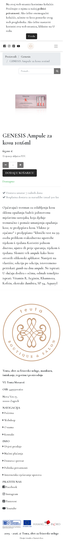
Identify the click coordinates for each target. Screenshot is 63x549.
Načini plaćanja (13, 453)
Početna (9, 413)
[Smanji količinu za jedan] (6, 165)
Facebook (11, 487)
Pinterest (11, 501)
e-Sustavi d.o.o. (37, 538)
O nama (9, 427)
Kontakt (9, 434)
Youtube (11, 508)
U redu (31, 36)
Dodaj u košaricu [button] (19, 173)
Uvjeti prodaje (13, 446)
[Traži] (57, 71)
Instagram (12, 494)
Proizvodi (11, 56)
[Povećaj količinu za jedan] (20, 165)
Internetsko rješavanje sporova (22, 475)
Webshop (9, 420)
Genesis (25, 56)
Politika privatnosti (16, 468)
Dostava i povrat (14, 461)
